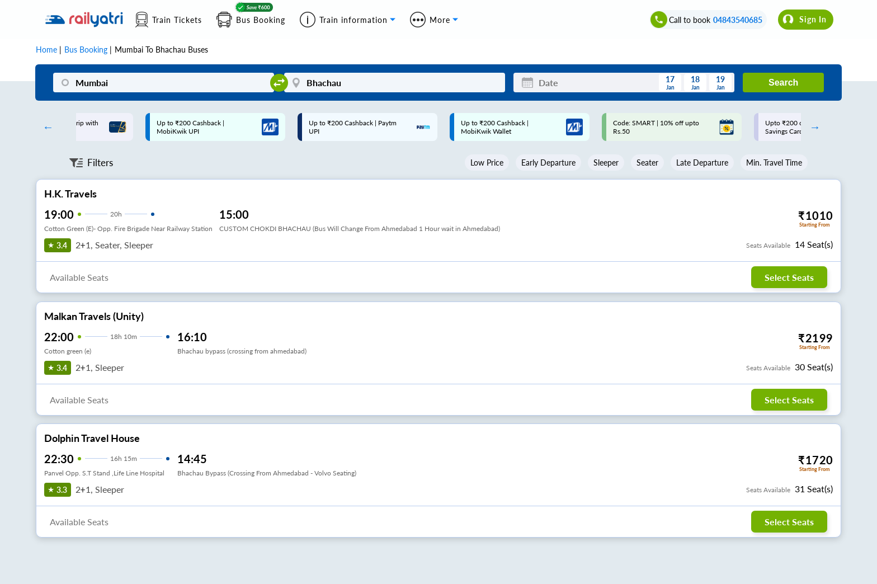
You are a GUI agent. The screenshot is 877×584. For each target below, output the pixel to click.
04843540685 (737, 20)
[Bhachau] (394, 82)
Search (783, 82)
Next (812, 127)
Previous (45, 127)
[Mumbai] (163, 82)
